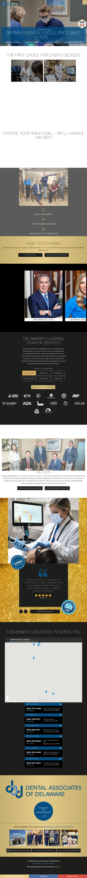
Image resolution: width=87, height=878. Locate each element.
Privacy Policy (48, 863)
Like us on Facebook (44, 850)
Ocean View (58, 378)
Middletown (29, 378)
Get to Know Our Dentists (43, 387)
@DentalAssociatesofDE (58, 827)
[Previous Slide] (40, 324)
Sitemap (36, 863)
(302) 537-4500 (33, 763)
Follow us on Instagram (68, 850)
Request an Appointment (57, 255)
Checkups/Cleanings (13, 42)
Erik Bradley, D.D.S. (43, 319)
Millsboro (43, 378)
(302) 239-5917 (33, 719)
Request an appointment (43, 810)
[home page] (13, 3)
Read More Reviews (45, 611)
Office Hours (30, 711)
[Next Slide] (46, 324)
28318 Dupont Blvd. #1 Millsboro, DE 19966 (51, 753)
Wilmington (58, 373)
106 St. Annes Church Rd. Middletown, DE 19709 (51, 742)
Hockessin (43, 373)
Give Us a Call (30, 255)
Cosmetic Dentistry (51, 42)
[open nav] (85, 2)
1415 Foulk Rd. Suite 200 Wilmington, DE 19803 (51, 709)
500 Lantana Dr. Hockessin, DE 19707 (50, 720)
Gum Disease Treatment (73, 42)
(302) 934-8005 (33, 752)
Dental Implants (32, 42)
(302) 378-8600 (33, 741)
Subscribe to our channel (19, 850)
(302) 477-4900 (33, 708)
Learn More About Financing (57, 488)
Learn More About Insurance (30, 488)
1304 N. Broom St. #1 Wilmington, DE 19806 (51, 730)
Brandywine (29, 373)
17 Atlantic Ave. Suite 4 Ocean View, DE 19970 (51, 764)
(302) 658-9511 (33, 730)
